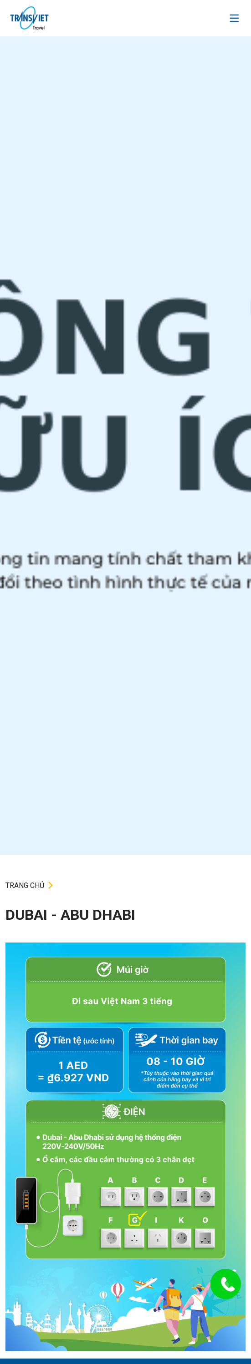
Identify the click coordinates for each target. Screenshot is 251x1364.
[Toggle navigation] (234, 18)
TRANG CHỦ (24, 885)
